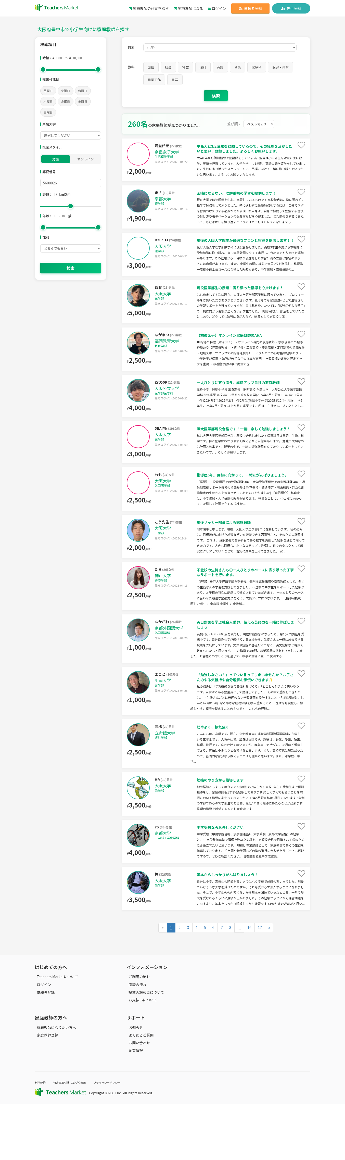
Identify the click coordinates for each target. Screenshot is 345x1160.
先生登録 (291, 8)
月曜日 (48, 91)
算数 (185, 67)
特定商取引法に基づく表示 (75, 1138)
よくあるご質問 (139, 1090)
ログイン (217, 8)
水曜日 (82, 91)
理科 (203, 67)
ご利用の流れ (137, 1032)
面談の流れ (136, 1040)
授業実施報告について (144, 1048)
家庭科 (257, 67)
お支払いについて (141, 1055)
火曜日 (65, 91)
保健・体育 (280, 67)
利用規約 (41, 1138)
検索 (70, 268)
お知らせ (134, 1083)
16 (250, 984)
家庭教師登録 (45, 1090)
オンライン (85, 159)
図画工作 (154, 79)
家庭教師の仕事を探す (149, 8)
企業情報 (134, 1106)
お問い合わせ (137, 1098)
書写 (175, 79)
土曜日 (82, 101)
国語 (151, 67)
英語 (220, 67)
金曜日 (65, 101)
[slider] (43, 69)
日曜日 (48, 112)
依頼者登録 (250, 8)
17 (261, 984)
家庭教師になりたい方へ (54, 1083)
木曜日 (48, 101)
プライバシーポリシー (118, 1138)
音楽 (237, 67)
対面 (55, 159)
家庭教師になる (188, 8)
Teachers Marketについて (55, 1032)
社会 (168, 67)
